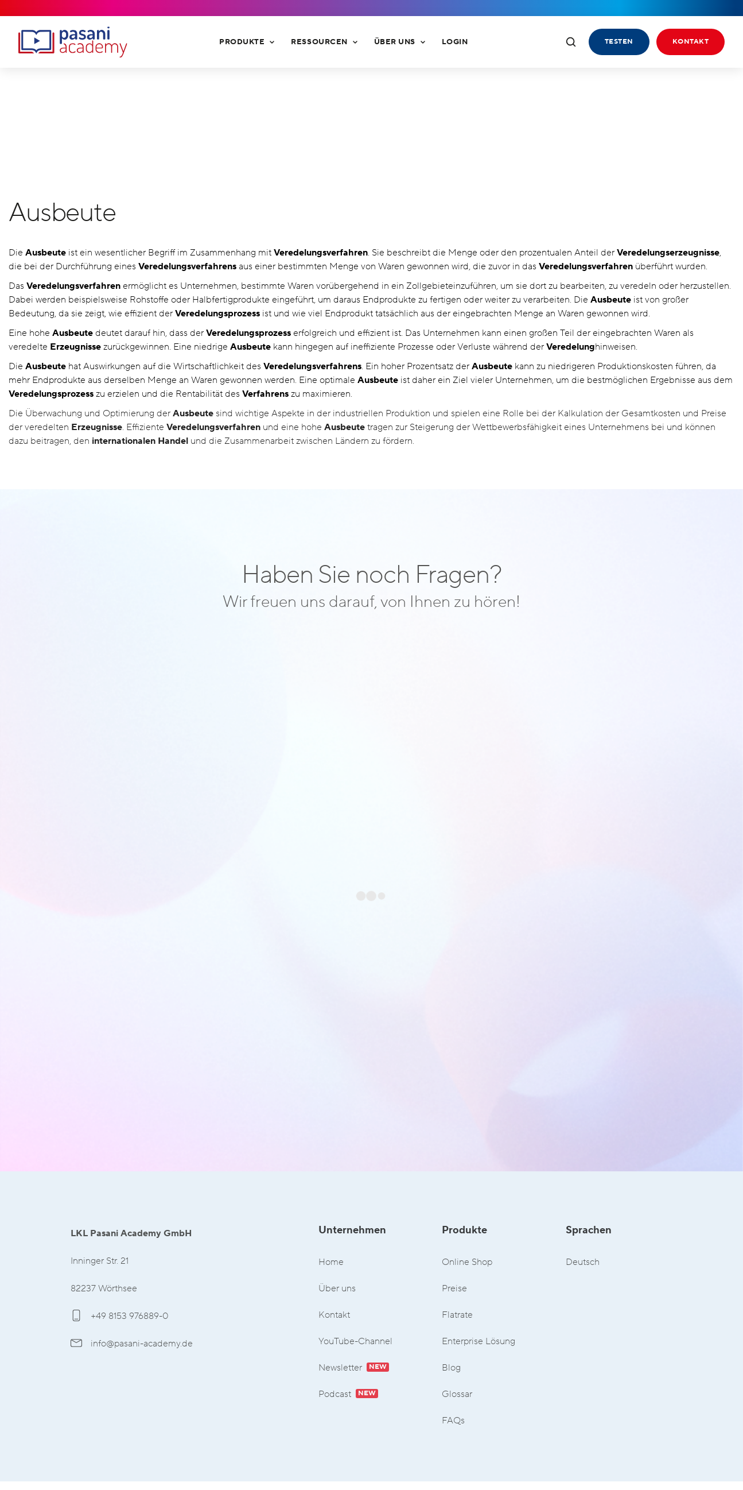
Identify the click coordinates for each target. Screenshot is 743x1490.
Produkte (247, 42)
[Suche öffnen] (571, 42)
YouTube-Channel (355, 1341)
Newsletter (353, 1368)
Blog (451, 1368)
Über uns (400, 42)
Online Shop (467, 1262)
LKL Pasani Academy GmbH (72, 42)
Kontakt (690, 41)
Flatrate (457, 1315)
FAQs (453, 1420)
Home (331, 1262)
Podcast (348, 1394)
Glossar (457, 1394)
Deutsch (583, 1262)
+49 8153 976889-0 (120, 1316)
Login (455, 42)
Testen (619, 41)
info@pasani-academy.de (132, 1343)
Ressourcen (324, 42)
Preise (454, 1288)
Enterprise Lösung (478, 1341)
